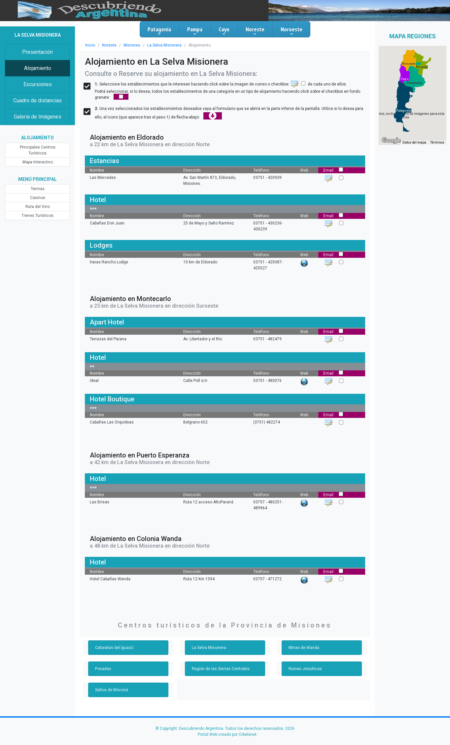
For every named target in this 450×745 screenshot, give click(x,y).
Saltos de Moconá (111, 690)
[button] (403, 111)
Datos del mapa (414, 142)
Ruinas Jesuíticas (305, 668)
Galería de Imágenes (37, 117)
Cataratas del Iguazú (114, 647)
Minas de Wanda (304, 647)
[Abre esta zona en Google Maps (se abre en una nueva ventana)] (391, 140)
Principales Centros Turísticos (37, 150)
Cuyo (224, 31)
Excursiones (37, 84)
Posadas (103, 668)
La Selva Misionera (164, 45)
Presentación (37, 52)
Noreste (255, 31)
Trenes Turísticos (37, 215)
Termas (38, 188)
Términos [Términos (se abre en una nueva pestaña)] (437, 142)
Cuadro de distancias (37, 100)
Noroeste (291, 31)
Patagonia (159, 31)
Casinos (37, 197)
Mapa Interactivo (37, 162)
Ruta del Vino (37, 206)
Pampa (194, 31)
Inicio (90, 45)
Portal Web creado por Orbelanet (227, 734)
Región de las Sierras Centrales (221, 668)
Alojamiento (37, 68)
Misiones (131, 45)
